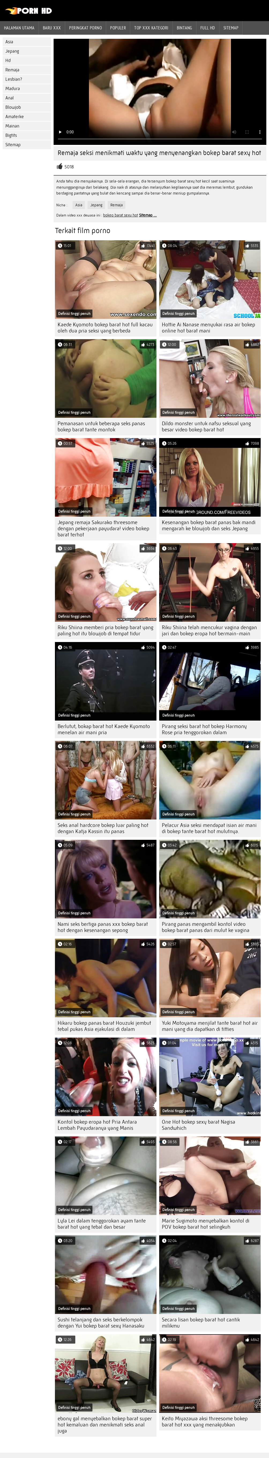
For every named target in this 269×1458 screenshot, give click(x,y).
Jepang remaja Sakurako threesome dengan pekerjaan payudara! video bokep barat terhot (103, 528)
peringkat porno (85, 28)
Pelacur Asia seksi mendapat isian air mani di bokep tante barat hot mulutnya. (209, 828)
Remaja (12, 69)
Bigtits (11, 135)
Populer (118, 28)
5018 (69, 166)
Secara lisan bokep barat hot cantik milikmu (201, 1323)
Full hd (207, 28)
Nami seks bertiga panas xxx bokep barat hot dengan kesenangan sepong (103, 927)
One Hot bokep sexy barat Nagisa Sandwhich (198, 1125)
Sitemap (230, 28)
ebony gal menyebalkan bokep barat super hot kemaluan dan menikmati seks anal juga (105, 1425)
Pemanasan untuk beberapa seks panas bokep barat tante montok (101, 426)
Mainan (12, 126)
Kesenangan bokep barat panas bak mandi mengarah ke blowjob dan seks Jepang (209, 525)
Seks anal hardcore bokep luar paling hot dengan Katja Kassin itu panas (103, 828)
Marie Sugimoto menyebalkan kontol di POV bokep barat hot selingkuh (205, 1224)
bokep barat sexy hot (120, 215)
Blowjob (13, 107)
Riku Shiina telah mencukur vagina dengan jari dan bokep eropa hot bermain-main (209, 630)
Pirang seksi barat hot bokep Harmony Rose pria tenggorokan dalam (204, 729)
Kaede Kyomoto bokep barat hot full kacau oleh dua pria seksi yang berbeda (105, 328)
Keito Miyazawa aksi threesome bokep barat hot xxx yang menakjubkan (205, 1422)
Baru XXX (52, 28)
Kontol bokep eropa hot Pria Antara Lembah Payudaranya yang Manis (97, 1125)
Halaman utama (19, 28)
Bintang (184, 28)
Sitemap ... (148, 215)
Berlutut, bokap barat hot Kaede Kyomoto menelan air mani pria (104, 729)
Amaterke (14, 116)
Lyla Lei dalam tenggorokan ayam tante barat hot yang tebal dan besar (102, 1224)
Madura (12, 88)
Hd (8, 60)
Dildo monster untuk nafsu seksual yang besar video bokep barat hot (206, 426)
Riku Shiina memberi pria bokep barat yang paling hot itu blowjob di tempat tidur (105, 630)
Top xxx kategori (151, 28)
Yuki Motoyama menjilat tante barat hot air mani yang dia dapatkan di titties (210, 1026)
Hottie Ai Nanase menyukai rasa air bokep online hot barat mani (208, 328)
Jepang (12, 51)
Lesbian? (13, 79)
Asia (9, 41)
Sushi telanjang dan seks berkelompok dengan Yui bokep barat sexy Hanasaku (101, 1323)
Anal (9, 97)
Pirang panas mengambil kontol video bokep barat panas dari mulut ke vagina (205, 927)
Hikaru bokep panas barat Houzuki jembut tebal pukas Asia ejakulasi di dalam (104, 1026)
